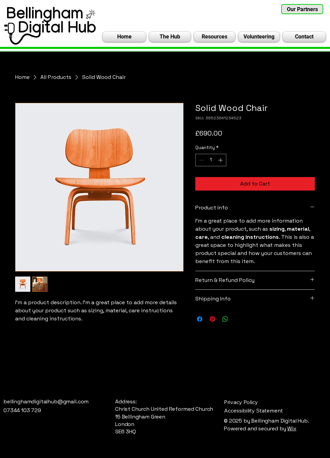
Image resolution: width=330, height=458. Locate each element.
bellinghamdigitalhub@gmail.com (46, 401)
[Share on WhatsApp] (225, 319)
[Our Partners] (302, 9)
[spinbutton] (211, 160)
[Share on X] (238, 319)
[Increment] (221, 160)
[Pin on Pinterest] (212, 319)
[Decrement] (200, 160)
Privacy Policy (241, 402)
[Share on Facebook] (200, 319)
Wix (291, 428)
